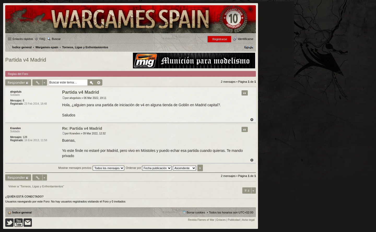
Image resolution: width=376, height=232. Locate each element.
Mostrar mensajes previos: (91, 167)
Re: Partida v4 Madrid (82, 128)
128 (25, 137)
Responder (16, 82)
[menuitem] (248, 47)
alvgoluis (15, 91)
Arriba (251, 119)
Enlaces (221, 219)
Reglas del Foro (18, 73)
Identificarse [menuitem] (245, 38)
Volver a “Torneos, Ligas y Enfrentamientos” (36, 186)
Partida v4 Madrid (25, 60)
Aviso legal (248, 219)
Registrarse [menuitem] (219, 39)
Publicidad (234, 219)
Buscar (56, 38)
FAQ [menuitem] (42, 38)
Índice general (22, 212)
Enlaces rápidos (23, 38)
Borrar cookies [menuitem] (196, 212)
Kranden (15, 128)
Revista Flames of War (201, 219)
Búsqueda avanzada (98, 82)
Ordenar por (148, 167)
